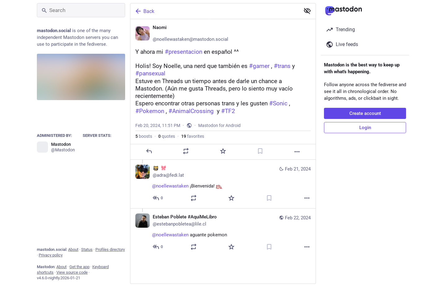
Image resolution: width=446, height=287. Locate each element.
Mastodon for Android (219, 125)
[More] (297, 151)
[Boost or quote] (186, 151)
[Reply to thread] (158, 198)
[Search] (81, 10)
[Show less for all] (307, 10)
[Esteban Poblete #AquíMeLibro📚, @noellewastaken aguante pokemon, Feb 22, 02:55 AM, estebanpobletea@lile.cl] (223, 232)
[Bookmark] (260, 151)
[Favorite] (223, 151)
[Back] (214, 11)
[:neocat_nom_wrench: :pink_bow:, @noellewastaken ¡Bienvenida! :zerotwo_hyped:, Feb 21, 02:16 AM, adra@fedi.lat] (223, 184)
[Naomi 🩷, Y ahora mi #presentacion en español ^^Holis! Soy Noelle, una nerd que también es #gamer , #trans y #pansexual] (223, 89)
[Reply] (149, 151)
